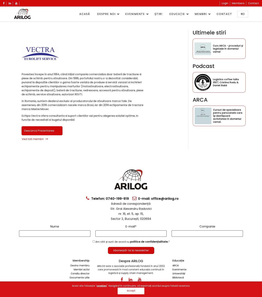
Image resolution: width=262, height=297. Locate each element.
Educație (177, 14)
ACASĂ (84, 14)
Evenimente (135, 14)
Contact (253, 3)
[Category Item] (202, 48)
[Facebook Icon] (3, 3)
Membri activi (82, 269)
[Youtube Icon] (16, 3)
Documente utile (80, 277)
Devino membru (80, 265)
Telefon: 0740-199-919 (107, 198)
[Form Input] (54, 233)
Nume (54, 226)
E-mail (131, 226)
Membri (201, 14)
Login (225, 3)
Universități (178, 273)
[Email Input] (131, 233)
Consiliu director (80, 273)
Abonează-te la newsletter (131, 250)
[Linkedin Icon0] (130, 280)
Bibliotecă (178, 277)
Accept (131, 290)
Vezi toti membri (35, 139)
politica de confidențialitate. (149, 241)
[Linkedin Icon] (10, 3)
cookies (102, 285)
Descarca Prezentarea (39, 131)
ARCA (175, 265)
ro (243, 14)
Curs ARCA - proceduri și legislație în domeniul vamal (228, 48)
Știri (158, 14)
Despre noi (106, 14)
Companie (207, 226)
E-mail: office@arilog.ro (155, 198)
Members (238, 3)
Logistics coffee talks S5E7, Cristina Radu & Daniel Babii (226, 82)
